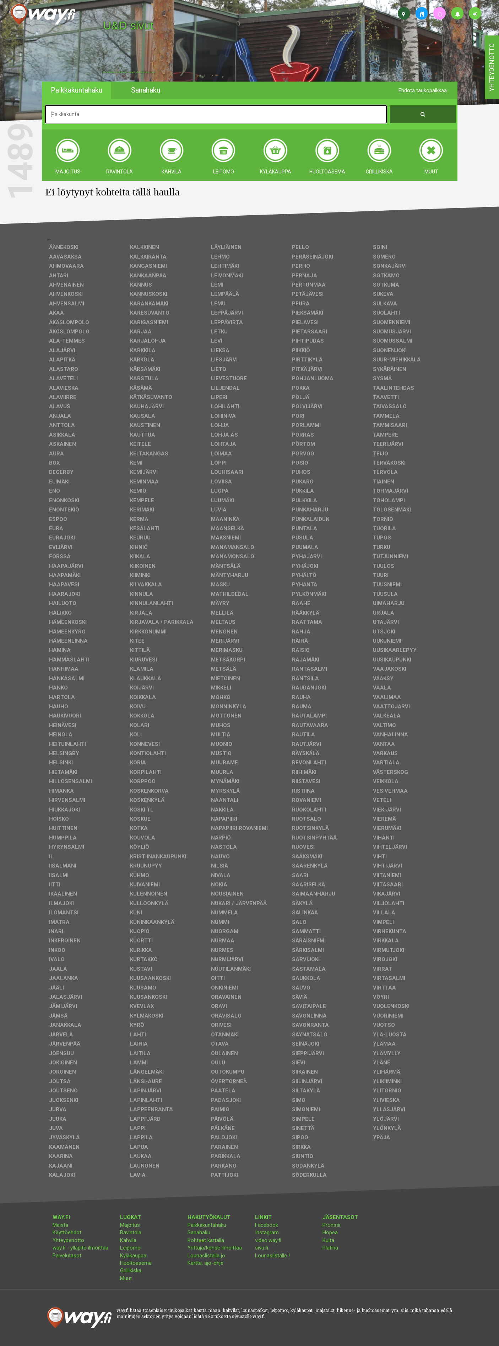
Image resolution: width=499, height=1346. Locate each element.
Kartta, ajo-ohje (205, 1263)
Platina (330, 1248)
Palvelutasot (67, 1255)
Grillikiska (130, 1270)
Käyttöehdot (67, 1232)
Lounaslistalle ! (272, 1255)
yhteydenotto (491, 67)
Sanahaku (199, 1232)
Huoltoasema (136, 1263)
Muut (126, 1278)
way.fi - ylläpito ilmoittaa (80, 1248)
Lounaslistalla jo (206, 1255)
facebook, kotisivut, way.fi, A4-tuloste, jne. (129, 72)
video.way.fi (268, 1240)
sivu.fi (261, 1248)
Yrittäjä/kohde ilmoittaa (215, 1248)
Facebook (266, 1225)
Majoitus (130, 1225)
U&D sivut (128, 25)
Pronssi (331, 1225)
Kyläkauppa (133, 1255)
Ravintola (130, 1232)
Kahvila (128, 1240)
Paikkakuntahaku (207, 1225)
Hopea (330, 1232)
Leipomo (130, 1248)
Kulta (328, 1240)
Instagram (267, 1232)
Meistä (60, 1225)
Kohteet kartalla (206, 1240)
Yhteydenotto (68, 1240)
